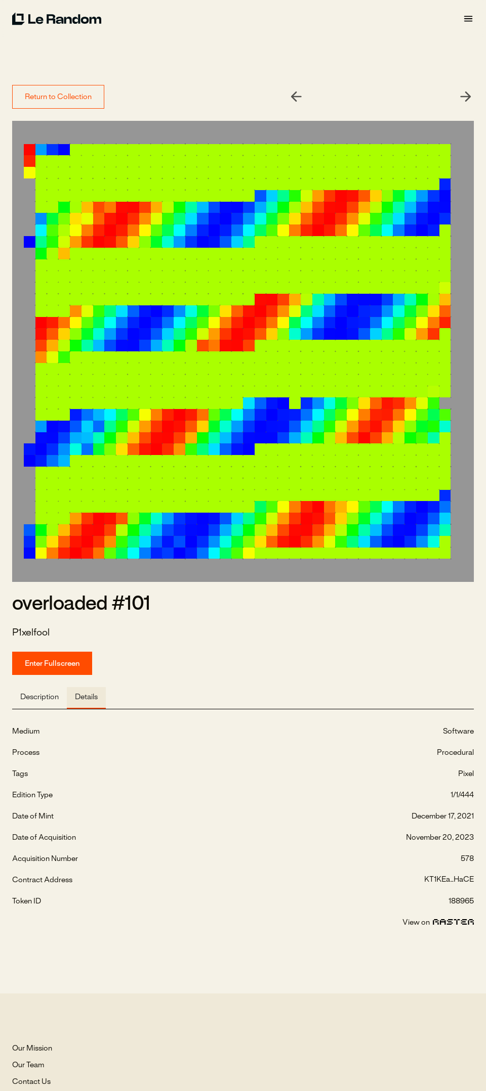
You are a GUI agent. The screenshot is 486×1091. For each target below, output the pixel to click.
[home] (237, 18)
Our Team (28, 1065)
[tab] (39, 698)
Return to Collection (58, 97)
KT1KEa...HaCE (449, 879)
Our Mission (32, 1048)
